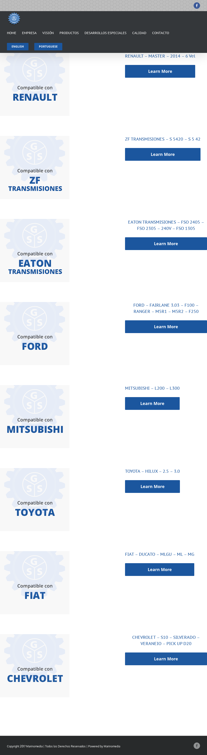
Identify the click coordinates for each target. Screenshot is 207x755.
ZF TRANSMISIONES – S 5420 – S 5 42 (163, 139)
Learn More (160, 71)
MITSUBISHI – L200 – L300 (152, 388)
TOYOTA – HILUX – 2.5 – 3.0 (152, 471)
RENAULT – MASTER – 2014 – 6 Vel (160, 56)
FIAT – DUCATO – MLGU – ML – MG (159, 554)
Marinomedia (112, 746)
